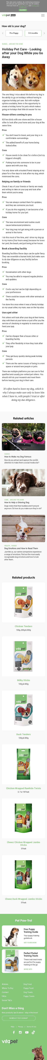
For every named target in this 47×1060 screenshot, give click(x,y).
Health (7, 546)
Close (23, 10)
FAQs (4, 996)
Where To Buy (7, 988)
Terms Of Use (31, 1027)
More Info (28, 969)
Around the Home (16, 44)
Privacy (20, 1027)
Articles (5, 984)
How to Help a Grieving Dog (16, 502)
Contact (5, 992)
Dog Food (28, 984)
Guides (4, 44)
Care (6, 500)
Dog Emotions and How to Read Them (21, 548)
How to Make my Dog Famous (17, 457)
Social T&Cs (7, 1000)
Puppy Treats (29, 996)
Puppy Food (28, 988)
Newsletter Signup (19, 1018)
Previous (2, 33)
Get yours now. (30, 943)
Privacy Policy (23, 6)
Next (44, 33)
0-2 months (33, 33)
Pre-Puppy (14, 33)
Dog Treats (28, 992)
